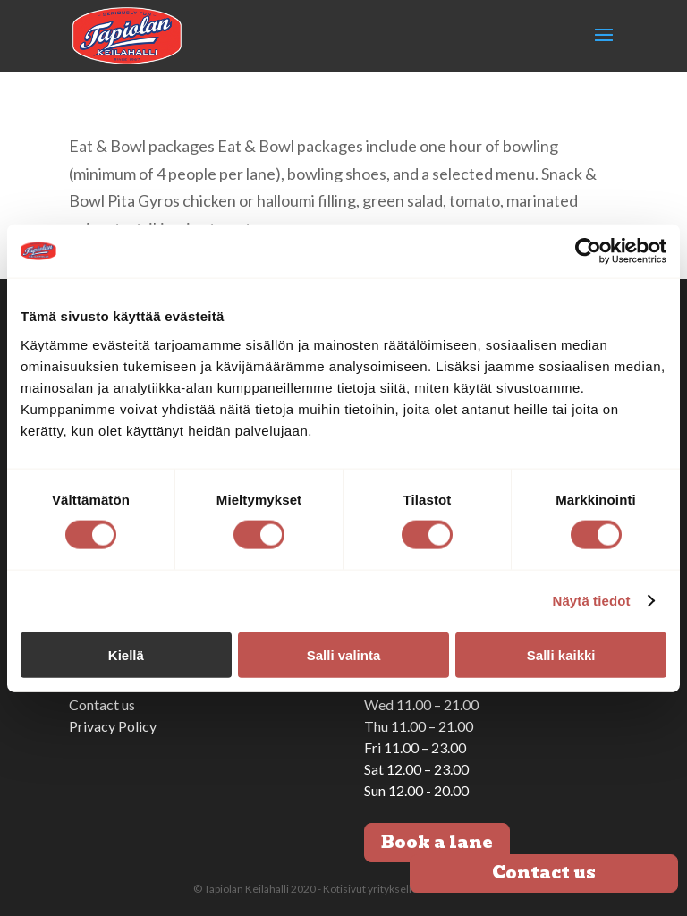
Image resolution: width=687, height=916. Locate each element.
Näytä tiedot (592, 600)
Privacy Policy (113, 725)
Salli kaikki (561, 654)
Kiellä (126, 654)
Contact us (102, 704)
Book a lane (437, 842)
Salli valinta (344, 654)
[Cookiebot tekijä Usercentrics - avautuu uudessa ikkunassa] (588, 251)
